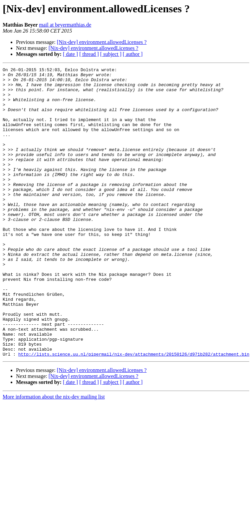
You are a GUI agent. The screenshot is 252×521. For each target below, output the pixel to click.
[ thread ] (89, 54)
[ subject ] (111, 54)
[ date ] (70, 54)
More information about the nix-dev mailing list (54, 454)
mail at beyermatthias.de (65, 25)
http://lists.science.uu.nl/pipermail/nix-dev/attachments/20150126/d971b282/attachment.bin (133, 412)
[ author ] (133, 54)
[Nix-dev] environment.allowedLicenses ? (102, 42)
